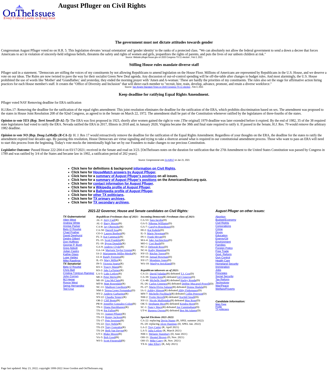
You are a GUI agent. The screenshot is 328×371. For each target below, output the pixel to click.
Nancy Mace (155, 307)
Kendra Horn (187, 303)
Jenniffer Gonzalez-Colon (118, 303)
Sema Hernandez (73, 285)
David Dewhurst (72, 235)
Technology (222, 282)
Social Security (224, 276)
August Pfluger (113, 313)
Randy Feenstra (111, 256)
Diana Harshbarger (114, 307)
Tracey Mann (111, 266)
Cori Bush (154, 243)
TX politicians (222, 309)
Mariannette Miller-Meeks (117, 253)
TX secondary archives (111, 202)
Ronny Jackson (113, 317)
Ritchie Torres (157, 253)
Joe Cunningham (186, 307)
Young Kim (156, 276)
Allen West (69, 219)
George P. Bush (72, 244)
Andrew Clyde (112, 246)
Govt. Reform (223, 254)
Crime (219, 229)
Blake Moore (111, 333)
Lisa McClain (112, 280)
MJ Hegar (69, 279)
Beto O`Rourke (72, 229)
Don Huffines (71, 241)
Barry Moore (111, 223)
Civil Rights (222, 222)
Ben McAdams (188, 310)
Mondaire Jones (158, 260)
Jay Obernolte (111, 226)
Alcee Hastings (168, 323)
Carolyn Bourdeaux (159, 226)
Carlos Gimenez (158, 283)
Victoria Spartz (111, 263)
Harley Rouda (188, 280)
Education (221, 235)
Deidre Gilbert (71, 238)
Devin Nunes (168, 320)
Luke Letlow (111, 273)
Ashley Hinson (155, 290)
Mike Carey (156, 340)
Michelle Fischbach (160, 293)
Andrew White (71, 222)
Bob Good (109, 337)
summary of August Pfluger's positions (126, 176)
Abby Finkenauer (188, 290)
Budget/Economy (225, 219)
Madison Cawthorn (116, 287)
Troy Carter (154, 327)
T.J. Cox (185, 273)
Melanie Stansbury (159, 333)
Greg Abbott (70, 248)
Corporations (223, 226)
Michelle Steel (158, 280)
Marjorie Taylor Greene (118, 250)
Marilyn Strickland (160, 263)
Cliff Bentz (110, 300)
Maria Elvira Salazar (160, 287)
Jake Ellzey (154, 343)
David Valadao (158, 273)
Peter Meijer (110, 276)
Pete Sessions (112, 320)
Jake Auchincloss (158, 240)
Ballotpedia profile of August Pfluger (124, 191)
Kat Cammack (111, 236)
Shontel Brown (158, 337)
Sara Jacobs (156, 220)
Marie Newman (155, 233)
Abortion (220, 216)
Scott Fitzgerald (112, 340)
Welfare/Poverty (225, 288)
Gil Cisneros (184, 276)
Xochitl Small (187, 297)
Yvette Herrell (156, 297)
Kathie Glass (71, 254)
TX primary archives (108, 198)
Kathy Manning (157, 250)
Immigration (222, 266)
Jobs (218, 270)
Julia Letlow (155, 330)
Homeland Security (226, 263)
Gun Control (222, 257)
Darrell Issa (111, 230)
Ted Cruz (68, 288)
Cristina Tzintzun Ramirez (78, 273)
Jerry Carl (109, 220)
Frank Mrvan (154, 236)
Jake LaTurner (112, 270)
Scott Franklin (113, 240)
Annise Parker (71, 226)
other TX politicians (108, 195)
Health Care (222, 260)
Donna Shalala (195, 287)
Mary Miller (111, 260)
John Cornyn (71, 276)
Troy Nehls (111, 323)
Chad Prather (71, 232)
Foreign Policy (224, 248)
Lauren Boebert (112, 233)
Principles (221, 273)
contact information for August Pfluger (123, 183)
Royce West (70, 282)
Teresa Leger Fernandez (118, 290)
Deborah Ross (156, 246)
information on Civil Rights (154, 168)
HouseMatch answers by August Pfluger (124, 172)
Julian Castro (71, 251)
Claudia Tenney (114, 297)
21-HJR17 (169, 160)
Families (220, 244)
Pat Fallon (109, 310)
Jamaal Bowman (159, 256)
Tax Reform (222, 279)
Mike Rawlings (72, 260)
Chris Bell (69, 270)
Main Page (220, 304)
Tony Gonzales (113, 327)
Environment (223, 241)
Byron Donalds (113, 243)
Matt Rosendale (113, 283)
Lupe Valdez (70, 257)
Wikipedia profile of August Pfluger (123, 187)
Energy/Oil (221, 238)
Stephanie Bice (157, 303)
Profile (218, 306)
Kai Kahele (153, 230)
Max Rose (190, 300)
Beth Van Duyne (114, 330)
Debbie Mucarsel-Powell (196, 283)
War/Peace (222, 285)
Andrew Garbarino (114, 293)
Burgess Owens (156, 310)
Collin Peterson (194, 293)
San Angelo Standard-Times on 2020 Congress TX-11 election (161, 87)
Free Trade (222, 251)
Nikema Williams (158, 223)
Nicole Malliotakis (159, 300)
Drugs (219, 232)
